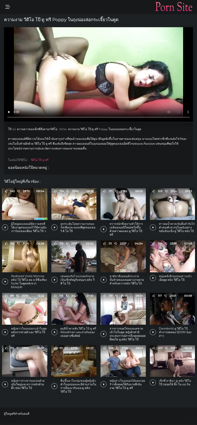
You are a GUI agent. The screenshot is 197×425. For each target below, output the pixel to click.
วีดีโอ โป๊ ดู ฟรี (40, 160)
